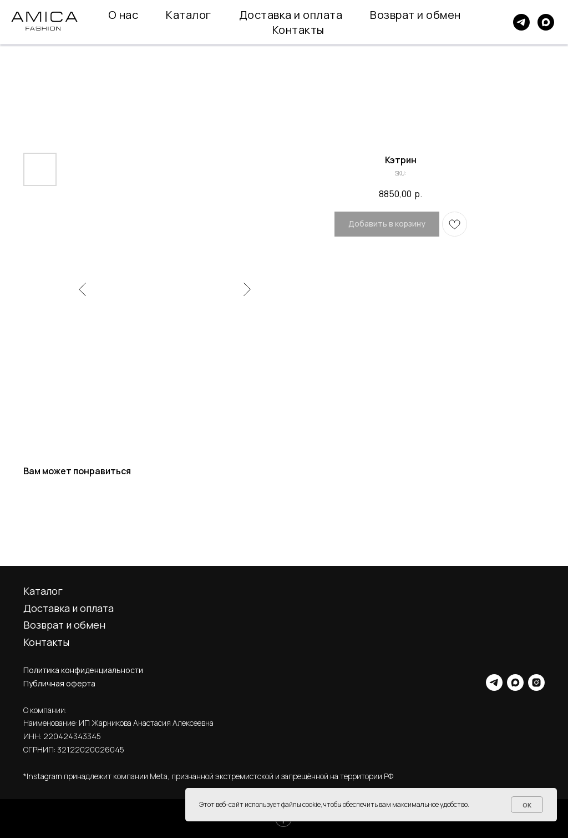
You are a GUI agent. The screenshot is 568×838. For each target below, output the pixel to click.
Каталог (188, 14)
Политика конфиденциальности (83, 670)
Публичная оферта (59, 683)
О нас (123, 14)
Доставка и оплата (291, 14)
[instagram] (536, 682)
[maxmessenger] (545, 22)
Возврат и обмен (415, 14)
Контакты (298, 29)
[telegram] (521, 22)
